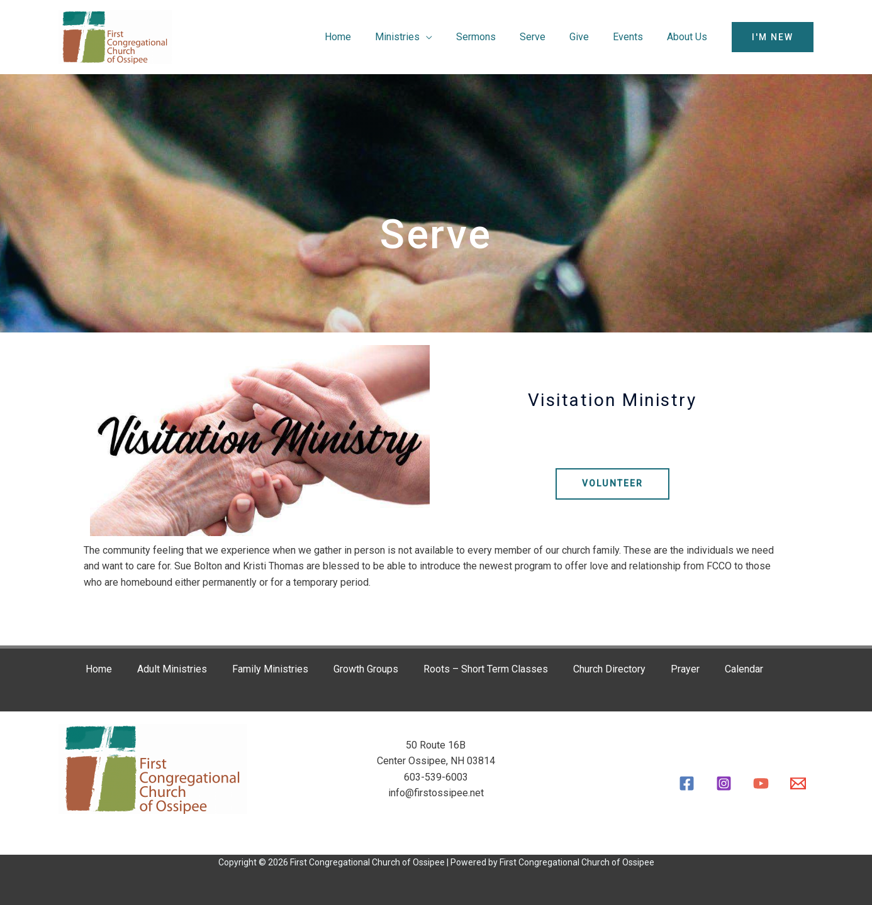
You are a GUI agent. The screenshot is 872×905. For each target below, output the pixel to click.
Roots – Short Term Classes (485, 669)
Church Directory (609, 669)
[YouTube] (761, 783)
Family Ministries (270, 669)
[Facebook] (686, 783)
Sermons (493, 37)
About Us (689, 37)
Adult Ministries (171, 669)
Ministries (418, 37)
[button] (772, 37)
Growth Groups (365, 669)
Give (588, 37)
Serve (546, 37)
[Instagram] (723, 783)
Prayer (684, 669)
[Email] (798, 783)
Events (633, 37)
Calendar (743, 669)
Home (362, 37)
